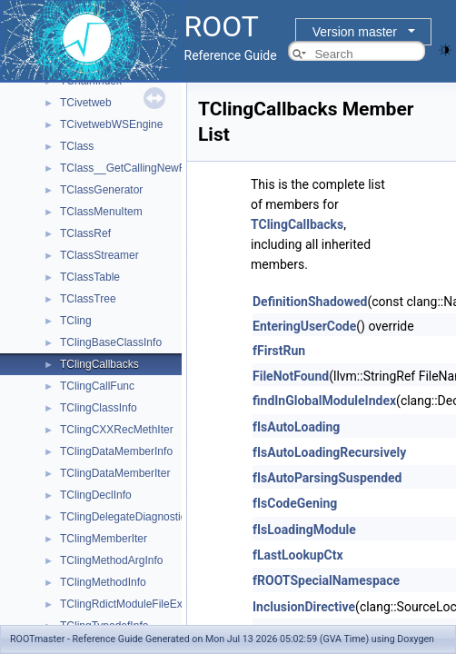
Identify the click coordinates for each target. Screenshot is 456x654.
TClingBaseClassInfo (111, 342)
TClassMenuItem (101, 211)
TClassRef (85, 233)
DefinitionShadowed (310, 301)
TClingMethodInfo (103, 582)
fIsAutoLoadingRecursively (329, 452)
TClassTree (88, 298)
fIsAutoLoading (296, 427)
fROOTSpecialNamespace (326, 580)
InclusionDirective (304, 607)
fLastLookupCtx (298, 555)
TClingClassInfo (98, 407)
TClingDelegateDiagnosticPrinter (139, 516)
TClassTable (90, 277)
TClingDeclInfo (96, 495)
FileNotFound (291, 376)
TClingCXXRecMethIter (116, 429)
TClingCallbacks (99, 364)
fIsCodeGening (295, 503)
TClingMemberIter (103, 538)
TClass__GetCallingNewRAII (130, 168)
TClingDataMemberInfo (116, 451)
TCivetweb (86, 102)
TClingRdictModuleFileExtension (138, 604)
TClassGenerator (101, 189)
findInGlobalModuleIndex (324, 400)
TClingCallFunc (97, 386)
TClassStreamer (99, 255)
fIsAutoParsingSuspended (327, 478)
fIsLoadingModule (304, 529)
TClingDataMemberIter (115, 473)
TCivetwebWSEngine (111, 124)
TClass (77, 146)
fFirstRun (279, 350)
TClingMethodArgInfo (111, 560)
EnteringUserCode (304, 326)
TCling (76, 320)
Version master (354, 32)
